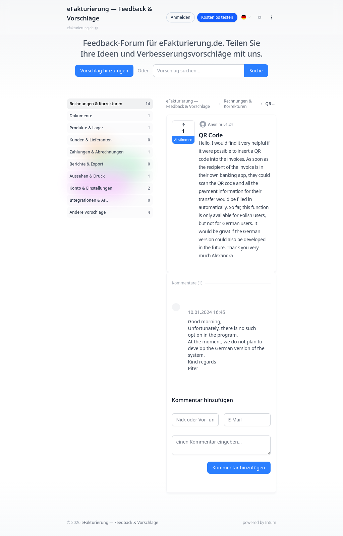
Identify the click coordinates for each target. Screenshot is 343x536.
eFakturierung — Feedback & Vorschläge (188, 103)
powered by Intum (259, 522)
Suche (256, 70)
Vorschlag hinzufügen (104, 70)
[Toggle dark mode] (259, 17)
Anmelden (180, 17)
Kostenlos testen (217, 17)
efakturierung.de (82, 27)
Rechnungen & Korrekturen (238, 103)
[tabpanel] (221, 336)
